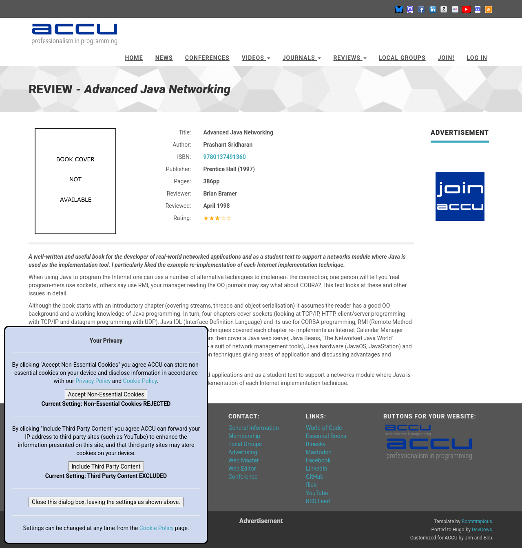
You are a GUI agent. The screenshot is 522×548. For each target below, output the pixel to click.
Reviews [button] (349, 58)
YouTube (317, 493)
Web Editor (242, 468)
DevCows (482, 530)
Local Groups (402, 58)
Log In (477, 58)
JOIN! (446, 58)
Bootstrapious (477, 521)
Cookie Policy (140, 381)
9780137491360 (224, 157)
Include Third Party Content (105, 466)
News (164, 58)
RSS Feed (318, 501)
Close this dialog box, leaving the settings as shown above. (106, 502)
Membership (244, 436)
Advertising (242, 452)
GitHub (314, 476)
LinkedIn (316, 468)
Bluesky (315, 444)
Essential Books (326, 436)
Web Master (243, 460)
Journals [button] (302, 58)
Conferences (207, 58)
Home (134, 58)
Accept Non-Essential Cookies (106, 394)
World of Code (324, 428)
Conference (242, 476)
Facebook (318, 460)
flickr (312, 485)
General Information (253, 428)
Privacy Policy (93, 381)
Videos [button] (256, 58)
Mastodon (319, 452)
